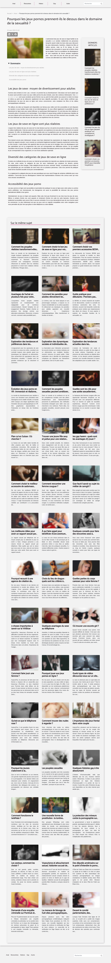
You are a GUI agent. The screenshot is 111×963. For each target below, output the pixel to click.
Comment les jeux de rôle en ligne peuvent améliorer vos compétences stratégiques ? (92, 131)
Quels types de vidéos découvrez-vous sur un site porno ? (85, 675)
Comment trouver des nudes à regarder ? (55, 722)
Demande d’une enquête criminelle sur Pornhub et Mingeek (23, 912)
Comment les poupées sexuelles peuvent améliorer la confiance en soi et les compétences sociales (55, 393)
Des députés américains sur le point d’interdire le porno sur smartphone (85, 865)
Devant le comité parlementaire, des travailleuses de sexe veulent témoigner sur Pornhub (86, 914)
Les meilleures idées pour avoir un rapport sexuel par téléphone (23, 533)
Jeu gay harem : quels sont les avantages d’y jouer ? (85, 437)
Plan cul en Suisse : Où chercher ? (21, 437)
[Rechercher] (93, 3)
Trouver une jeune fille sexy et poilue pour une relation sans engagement (54, 438)
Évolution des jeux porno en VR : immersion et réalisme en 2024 (24, 391)
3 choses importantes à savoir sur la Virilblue (22, 627)
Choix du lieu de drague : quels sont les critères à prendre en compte (53, 581)
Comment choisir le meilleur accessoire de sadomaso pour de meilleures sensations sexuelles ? (24, 487)
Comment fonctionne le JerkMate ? (22, 816)
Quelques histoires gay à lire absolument (86, 769)
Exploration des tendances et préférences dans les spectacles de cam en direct (24, 344)
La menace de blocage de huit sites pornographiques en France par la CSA (54, 912)
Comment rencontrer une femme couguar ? (53, 485)
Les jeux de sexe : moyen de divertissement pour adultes (26, 67)
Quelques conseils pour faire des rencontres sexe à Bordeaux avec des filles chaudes (86, 535)
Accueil (9, 13)
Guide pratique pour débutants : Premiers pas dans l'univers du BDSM (84, 296)
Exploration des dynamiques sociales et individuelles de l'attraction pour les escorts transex (55, 345)
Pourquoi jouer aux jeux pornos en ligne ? (53, 674)
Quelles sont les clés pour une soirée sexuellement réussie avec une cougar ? (84, 391)
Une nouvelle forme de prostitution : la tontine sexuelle (52, 818)
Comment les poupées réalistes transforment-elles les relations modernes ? (92, 71)
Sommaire (15, 63)
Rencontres (27, 3)
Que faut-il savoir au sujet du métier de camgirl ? (86, 485)
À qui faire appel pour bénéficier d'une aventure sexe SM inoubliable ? (53, 533)
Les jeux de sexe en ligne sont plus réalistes (22, 71)
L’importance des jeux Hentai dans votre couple (86, 722)
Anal (13, 3)
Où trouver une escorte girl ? (86, 626)
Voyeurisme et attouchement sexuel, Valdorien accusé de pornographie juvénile (55, 865)
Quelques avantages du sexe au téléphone (55, 627)
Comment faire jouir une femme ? (22, 674)
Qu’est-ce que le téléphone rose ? (23, 722)
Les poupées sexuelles (52, 768)
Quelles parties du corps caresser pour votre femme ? (86, 579)
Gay (54, 3)
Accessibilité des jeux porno (17, 79)
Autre (68, 3)
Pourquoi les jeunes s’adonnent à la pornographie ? (20, 770)
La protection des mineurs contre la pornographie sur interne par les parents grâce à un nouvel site (86, 819)
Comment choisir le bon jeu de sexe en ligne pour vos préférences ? (92, 100)
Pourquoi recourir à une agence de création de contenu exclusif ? (22, 581)
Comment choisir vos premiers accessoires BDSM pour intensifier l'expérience (92, 161)
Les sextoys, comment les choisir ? (23, 864)
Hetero (41, 3)
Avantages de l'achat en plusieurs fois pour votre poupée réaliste (22, 296)
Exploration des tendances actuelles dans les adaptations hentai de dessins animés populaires (85, 345)
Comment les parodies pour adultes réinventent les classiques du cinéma (55, 296)
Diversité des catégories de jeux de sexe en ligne (24, 75)
